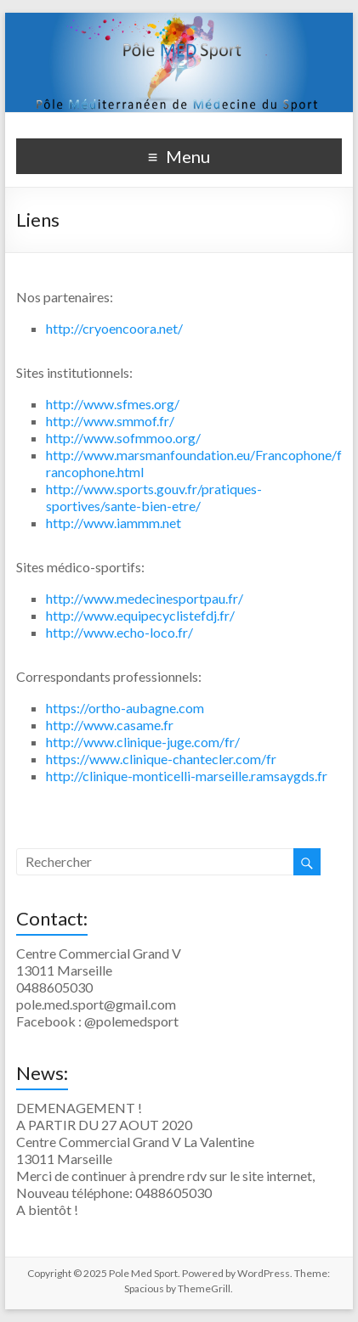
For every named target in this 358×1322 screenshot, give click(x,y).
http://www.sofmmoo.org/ (123, 438)
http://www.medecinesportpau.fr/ (144, 598)
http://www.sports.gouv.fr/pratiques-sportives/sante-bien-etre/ (154, 497)
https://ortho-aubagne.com (125, 708)
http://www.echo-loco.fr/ (119, 632)
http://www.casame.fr (109, 725)
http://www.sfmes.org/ (112, 404)
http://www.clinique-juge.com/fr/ (143, 742)
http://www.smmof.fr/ (110, 421)
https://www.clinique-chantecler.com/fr (161, 759)
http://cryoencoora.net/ (114, 328)
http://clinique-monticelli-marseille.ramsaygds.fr (186, 776)
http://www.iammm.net (113, 523)
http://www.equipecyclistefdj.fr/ (140, 615)
